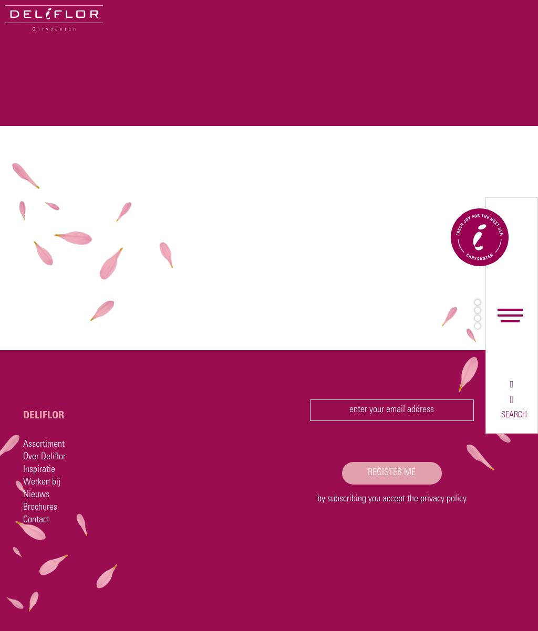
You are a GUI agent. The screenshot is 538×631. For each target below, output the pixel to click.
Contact (36, 520)
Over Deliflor (44, 457)
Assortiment (44, 444)
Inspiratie (39, 470)
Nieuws (36, 495)
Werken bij (41, 482)
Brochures (40, 507)
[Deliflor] (54, 18)
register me (392, 473)
